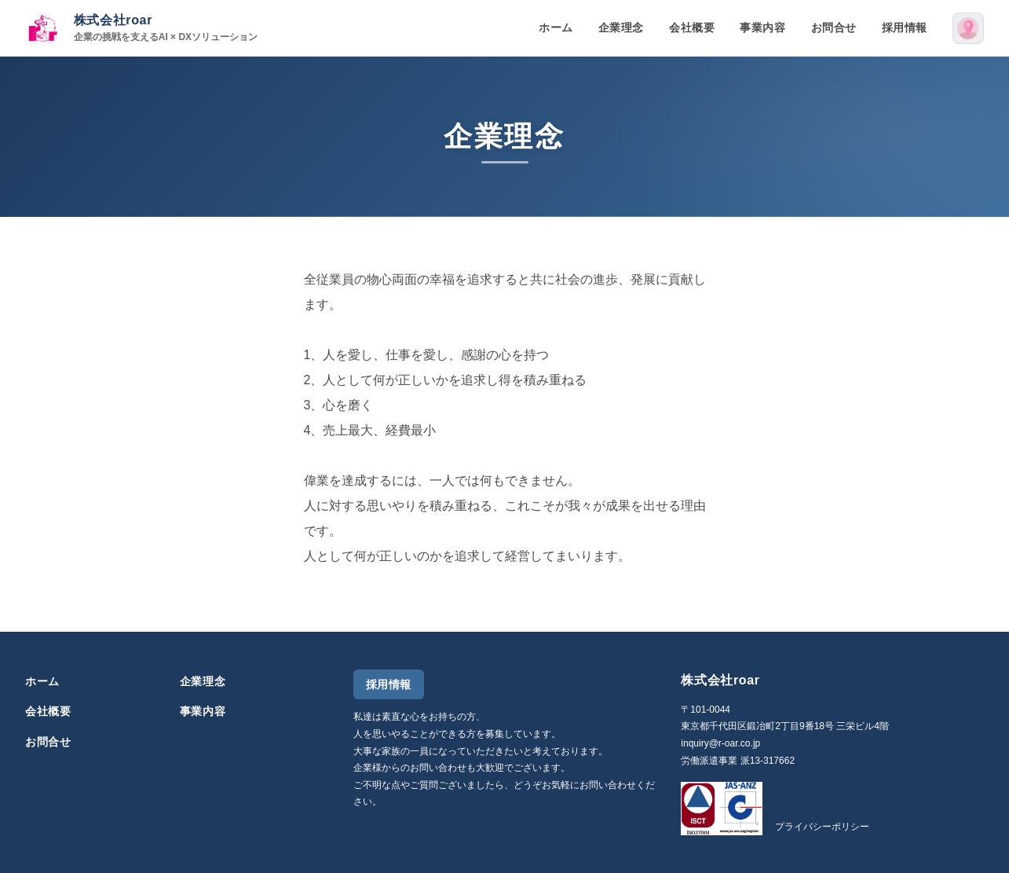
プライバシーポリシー (822, 826)
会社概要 (692, 27)
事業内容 (762, 27)
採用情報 (904, 27)
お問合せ (834, 27)
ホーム (556, 27)
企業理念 (621, 27)
